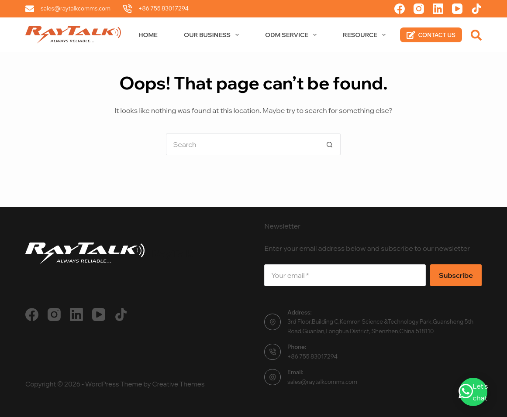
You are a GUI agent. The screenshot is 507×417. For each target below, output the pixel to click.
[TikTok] (476, 8)
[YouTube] (457, 8)
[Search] (476, 35)
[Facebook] (399, 8)
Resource (366, 35)
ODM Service (292, 35)
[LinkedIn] (438, 8)
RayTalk (172, 253)
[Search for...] (242, 144)
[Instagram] (419, 8)
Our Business (213, 35)
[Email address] (344, 275)
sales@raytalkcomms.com (75, 8)
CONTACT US (431, 35)
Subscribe (456, 275)
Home (148, 35)
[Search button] (330, 144)
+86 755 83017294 (163, 8)
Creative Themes (178, 384)
